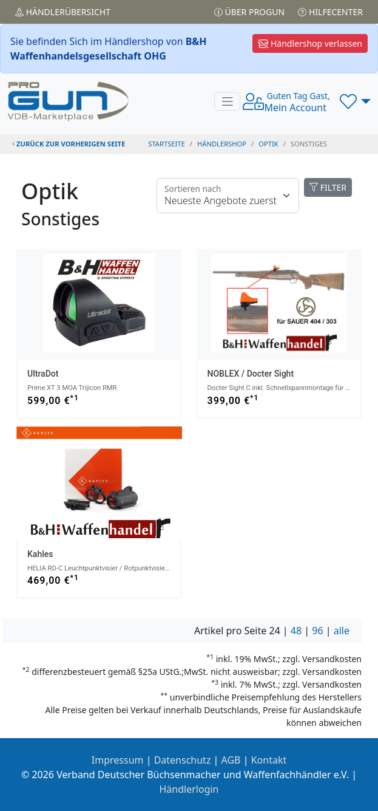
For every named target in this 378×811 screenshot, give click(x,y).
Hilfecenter (330, 12)
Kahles (40, 554)
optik (268, 143)
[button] (355, 101)
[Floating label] (228, 195)
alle (341, 630)
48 (296, 630)
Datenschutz (182, 760)
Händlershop (221, 143)
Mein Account (296, 102)
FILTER (327, 187)
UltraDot (42, 373)
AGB (231, 760)
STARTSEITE (166, 143)
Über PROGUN (249, 12)
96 (317, 630)
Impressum (118, 760)
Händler (62, 11)
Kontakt (269, 760)
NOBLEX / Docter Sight (251, 373)
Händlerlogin (189, 789)
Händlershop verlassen (310, 43)
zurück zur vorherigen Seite (68, 143)
